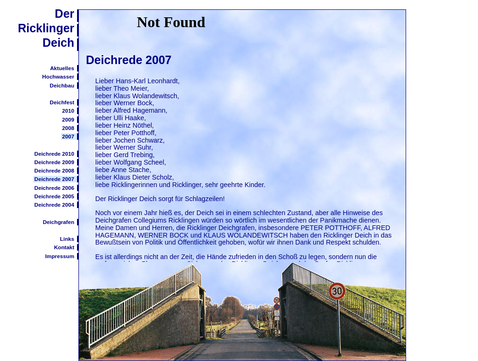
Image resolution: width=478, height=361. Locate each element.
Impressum (59, 256)
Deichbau (62, 85)
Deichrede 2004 (54, 205)
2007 (68, 136)
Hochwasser (58, 76)
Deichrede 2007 (54, 179)
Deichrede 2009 (54, 162)
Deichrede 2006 (54, 188)
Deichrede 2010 (54, 154)
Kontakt (64, 247)
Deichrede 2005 (54, 196)
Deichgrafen (58, 222)
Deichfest (62, 102)
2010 (68, 111)
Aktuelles (62, 68)
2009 (68, 119)
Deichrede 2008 (54, 170)
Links (67, 239)
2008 (68, 128)
